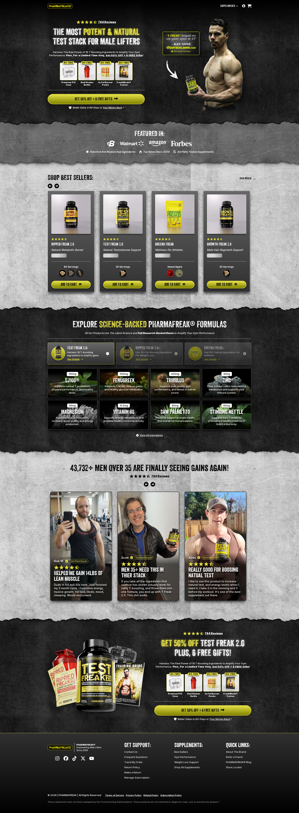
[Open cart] (249, 6)
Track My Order (133, 762)
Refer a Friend (234, 756)
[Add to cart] (71, 284)
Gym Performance (185, 756)
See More (245, 177)
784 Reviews (107, 22)
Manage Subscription (137, 777)
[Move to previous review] (50, 186)
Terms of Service (114, 795)
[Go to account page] (244, 6)
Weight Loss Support (186, 762)
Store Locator (234, 767)
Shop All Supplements (187, 767)
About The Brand (236, 751)
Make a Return (132, 772)
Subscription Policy (171, 795)
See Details (73, 359)
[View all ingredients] (149, 435)
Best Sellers (181, 751)
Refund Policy (150, 795)
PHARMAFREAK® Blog (238, 762)
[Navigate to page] (96, 99)
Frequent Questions (136, 756)
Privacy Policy (133, 795)
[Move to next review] (56, 186)
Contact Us (130, 751)
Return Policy (132, 767)
